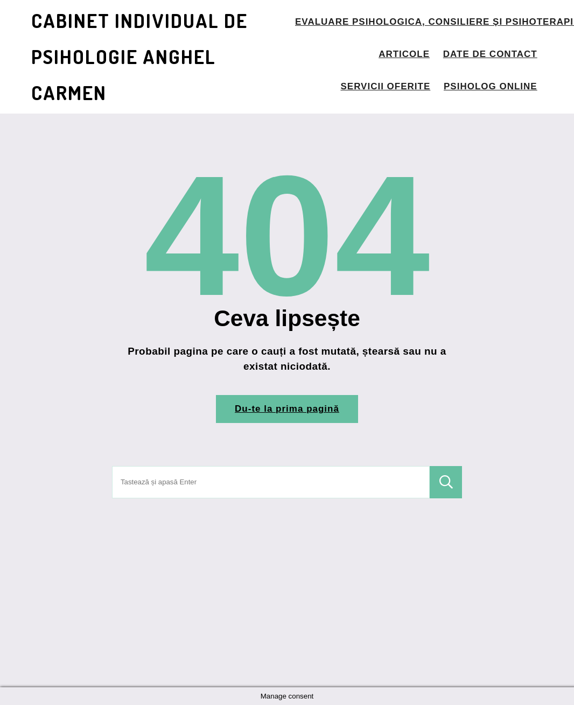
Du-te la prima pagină (287, 409)
